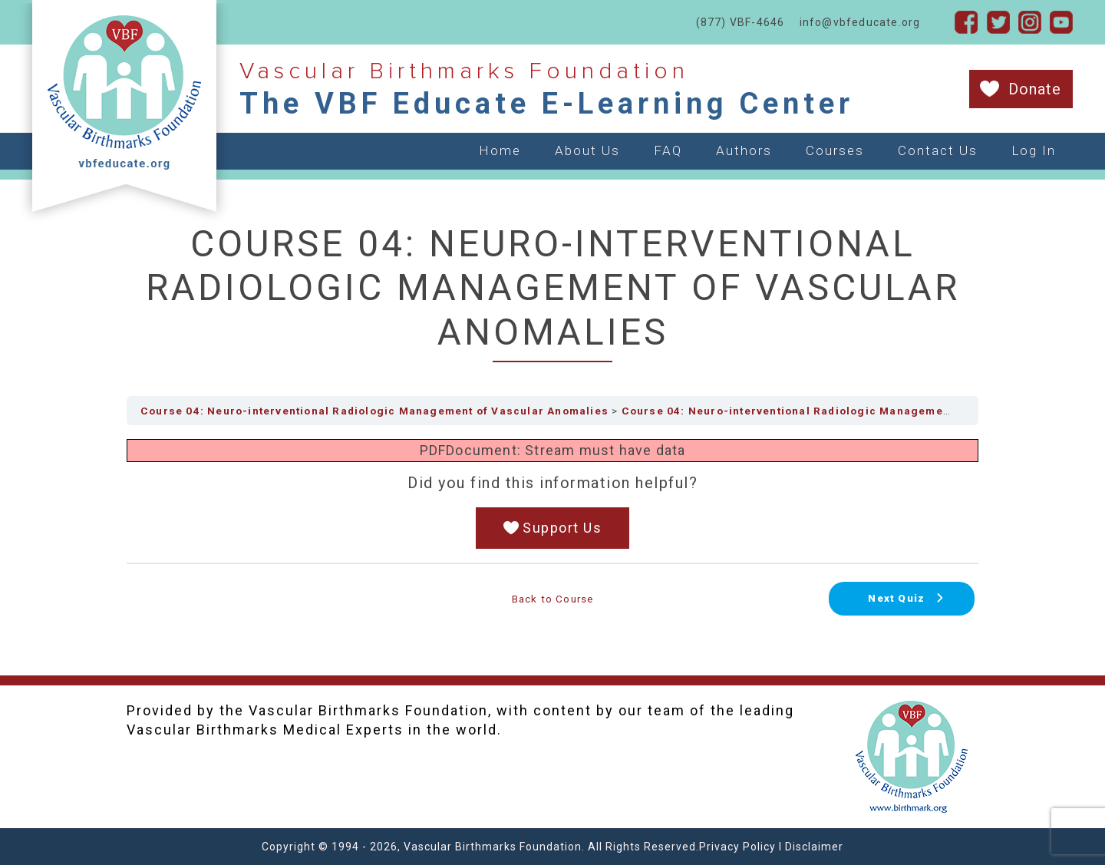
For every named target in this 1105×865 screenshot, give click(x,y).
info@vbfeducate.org (860, 22)
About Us (587, 150)
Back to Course (553, 599)
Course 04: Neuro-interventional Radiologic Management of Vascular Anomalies (374, 410)
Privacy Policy (737, 846)
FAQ (668, 150)
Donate (1034, 89)
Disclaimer (814, 846)
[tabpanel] (552, 494)
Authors (744, 150)
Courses (835, 150)
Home (500, 150)
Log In (1033, 150)
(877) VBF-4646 (740, 22)
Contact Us (938, 150)
